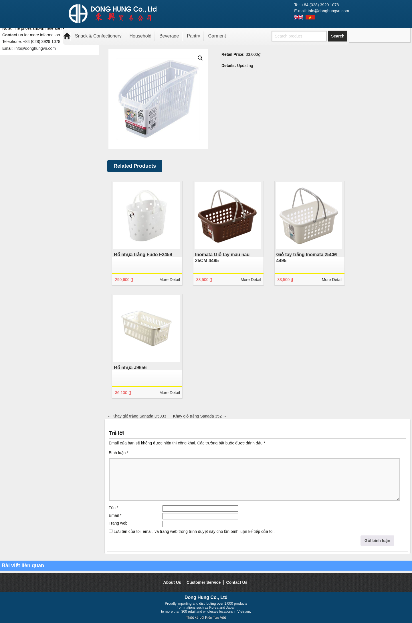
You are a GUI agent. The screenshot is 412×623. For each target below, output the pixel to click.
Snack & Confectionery (98, 35)
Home (67, 36)
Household (141, 35)
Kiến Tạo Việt (215, 618)
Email (115, 515)
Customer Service (204, 582)
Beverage (169, 35)
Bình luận (118, 452)
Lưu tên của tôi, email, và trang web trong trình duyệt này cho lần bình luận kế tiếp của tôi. (194, 531)
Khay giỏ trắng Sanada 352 (200, 416)
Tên (113, 507)
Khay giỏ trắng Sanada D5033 (136, 416)
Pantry (193, 35)
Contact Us (236, 582)
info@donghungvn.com (35, 48)
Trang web (118, 523)
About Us (172, 582)
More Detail (169, 279)
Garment (217, 35)
